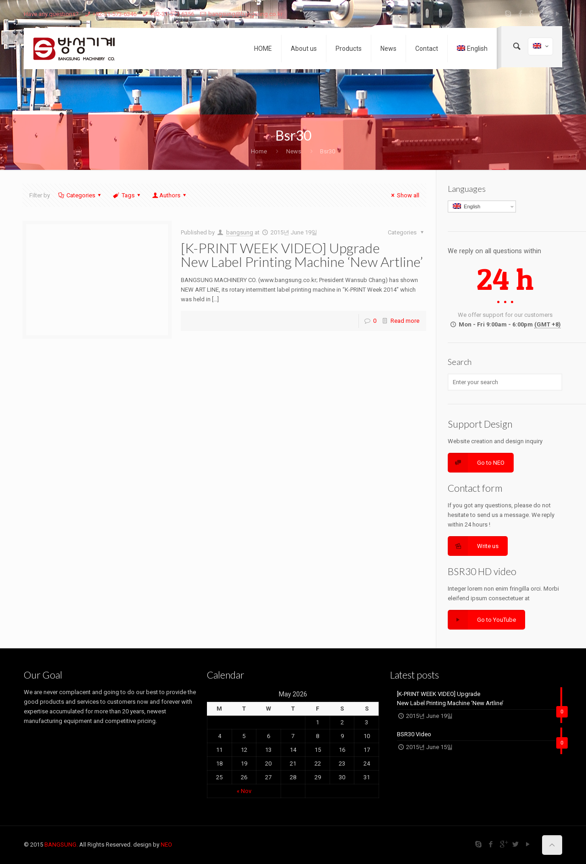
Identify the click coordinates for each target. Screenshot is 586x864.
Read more (405, 320)
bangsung (239, 232)
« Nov (244, 791)
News (293, 151)
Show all (404, 195)
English (466, 206)
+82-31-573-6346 (114, 14)
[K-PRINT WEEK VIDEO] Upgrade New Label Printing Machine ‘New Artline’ (302, 254)
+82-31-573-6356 (172, 14)
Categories (80, 195)
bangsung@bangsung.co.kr (245, 14)
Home (259, 151)
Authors (170, 195)
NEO (166, 844)
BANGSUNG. (61, 844)
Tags (127, 195)
